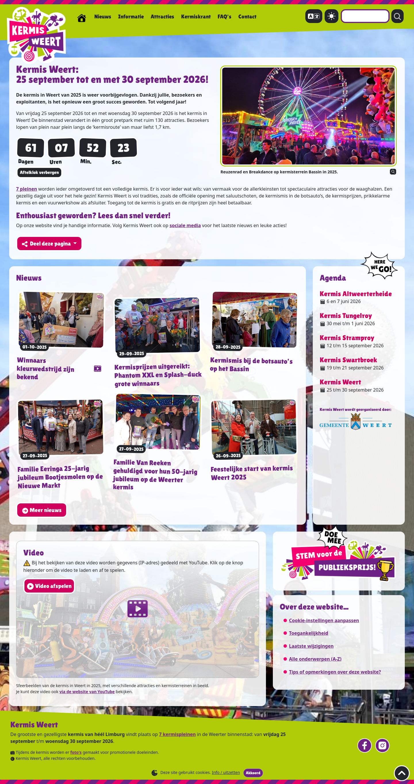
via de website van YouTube (87, 691)
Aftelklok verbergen (39, 172)
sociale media (185, 225)
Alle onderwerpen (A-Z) (315, 659)
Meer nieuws (42, 510)
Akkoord (253, 772)
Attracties (162, 17)
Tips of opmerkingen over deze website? (335, 672)
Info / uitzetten (226, 772)
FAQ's (224, 17)
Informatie (131, 17)
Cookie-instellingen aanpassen (324, 620)
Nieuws (102, 17)
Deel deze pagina (47, 243)
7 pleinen (26, 189)
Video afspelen (49, 586)
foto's (76, 752)
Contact (247, 17)
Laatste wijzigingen (311, 646)
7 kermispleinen (177, 734)
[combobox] (365, 16)
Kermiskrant (196, 17)
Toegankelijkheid (308, 633)
